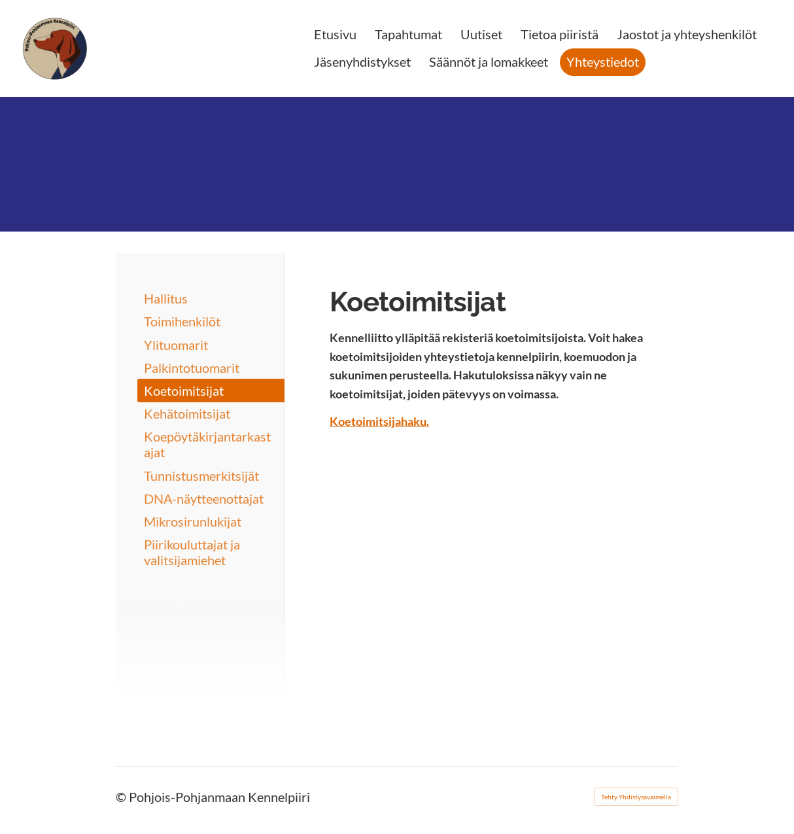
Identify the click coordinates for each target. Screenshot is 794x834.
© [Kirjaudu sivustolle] (122, 797)
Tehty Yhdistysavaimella (636, 797)
